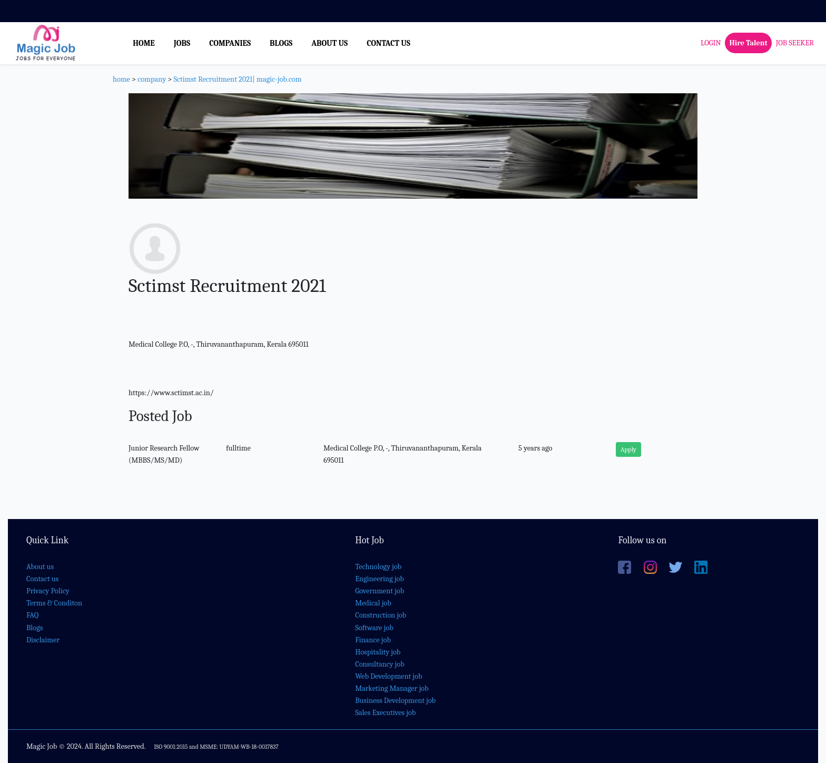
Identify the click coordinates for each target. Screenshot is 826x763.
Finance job (373, 639)
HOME (144, 43)
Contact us (42, 578)
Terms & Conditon (54, 603)
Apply (628, 449)
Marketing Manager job (391, 688)
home (121, 79)
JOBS (182, 43)
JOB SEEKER (795, 42)
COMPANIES (230, 43)
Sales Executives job (385, 712)
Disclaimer (43, 639)
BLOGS (281, 43)
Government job (379, 590)
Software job (374, 627)
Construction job (380, 615)
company (151, 79)
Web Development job (388, 676)
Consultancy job (380, 664)
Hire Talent (748, 42)
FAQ (32, 615)
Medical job (373, 603)
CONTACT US (388, 43)
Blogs (34, 627)
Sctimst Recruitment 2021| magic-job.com (237, 79)
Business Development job (395, 700)
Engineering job (379, 578)
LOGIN (711, 42)
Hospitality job (377, 652)
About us (40, 566)
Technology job (378, 566)
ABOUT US (329, 43)
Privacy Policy (48, 590)
